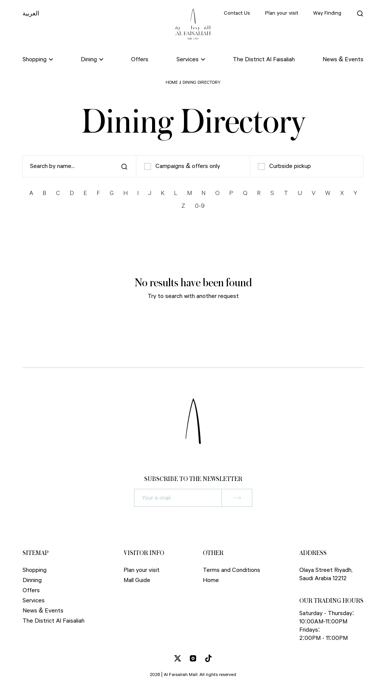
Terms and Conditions (231, 570)
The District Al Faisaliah (264, 59)
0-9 (200, 206)
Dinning (32, 580)
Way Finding (327, 13)
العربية (31, 14)
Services (34, 600)
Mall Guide (137, 580)
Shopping (35, 570)
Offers (139, 59)
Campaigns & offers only (182, 166)
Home (172, 82)
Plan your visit (281, 13)
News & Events (343, 59)
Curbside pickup (284, 166)
